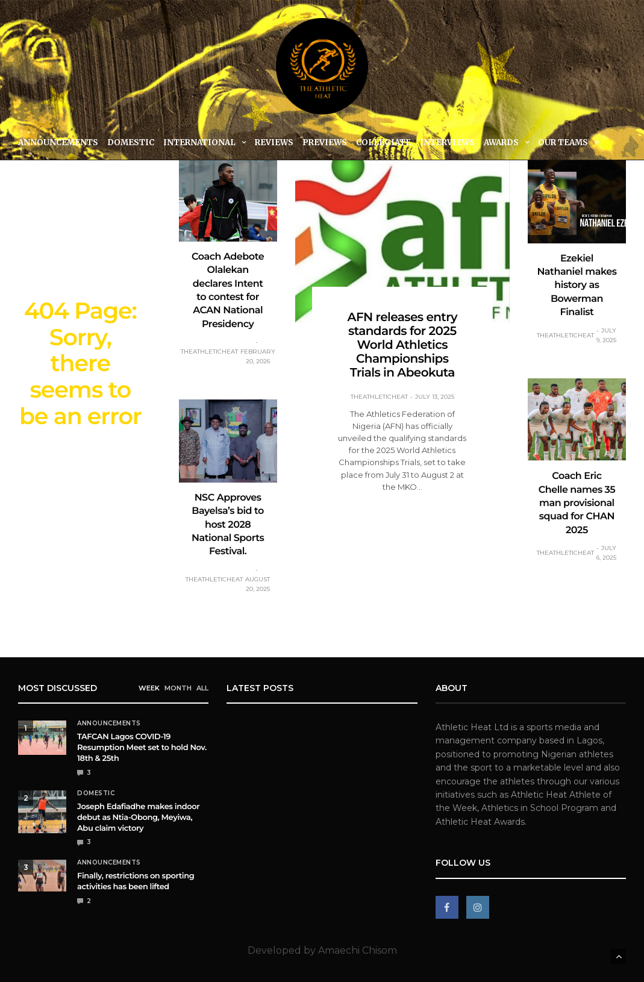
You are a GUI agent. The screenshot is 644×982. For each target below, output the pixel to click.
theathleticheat (209, 351)
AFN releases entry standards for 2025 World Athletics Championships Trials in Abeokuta (402, 345)
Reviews (274, 142)
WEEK (149, 688)
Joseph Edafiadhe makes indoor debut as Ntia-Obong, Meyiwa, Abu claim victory (138, 817)
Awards (501, 142)
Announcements (58, 142)
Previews (324, 142)
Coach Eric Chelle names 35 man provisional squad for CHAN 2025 (577, 503)
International (199, 142)
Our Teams (563, 142)
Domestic (130, 142)
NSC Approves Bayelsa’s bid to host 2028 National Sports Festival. (228, 525)
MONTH (178, 688)
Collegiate (383, 142)
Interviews (447, 142)
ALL (202, 688)
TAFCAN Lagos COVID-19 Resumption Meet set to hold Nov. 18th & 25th (142, 747)
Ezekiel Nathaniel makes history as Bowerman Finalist (576, 286)
